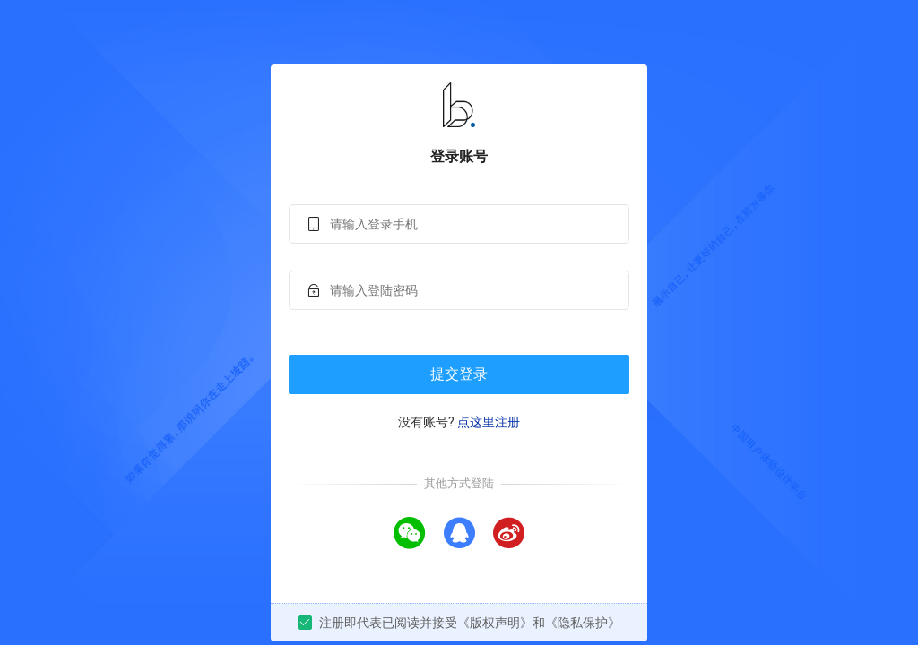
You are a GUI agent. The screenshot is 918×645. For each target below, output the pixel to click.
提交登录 (459, 374)
